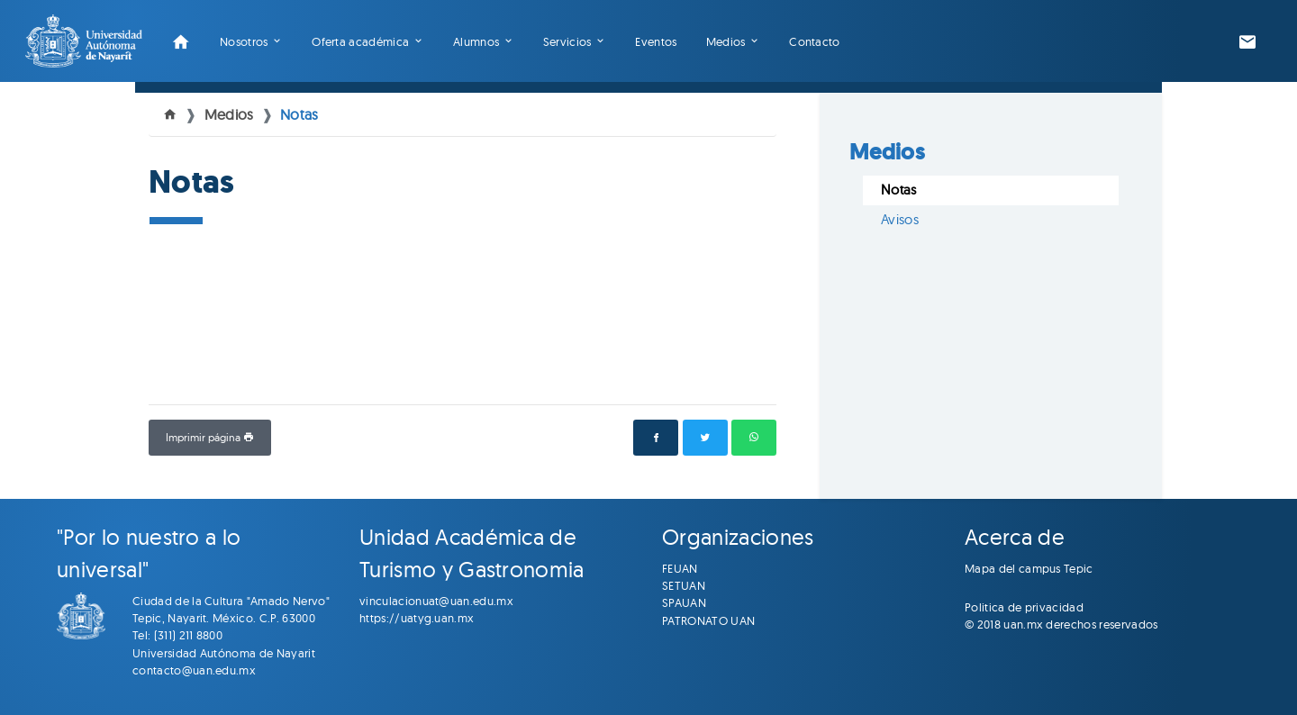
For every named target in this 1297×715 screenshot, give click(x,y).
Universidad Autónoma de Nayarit (223, 653)
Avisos (900, 219)
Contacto (814, 41)
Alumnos (476, 41)
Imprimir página (210, 437)
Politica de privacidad (1024, 607)
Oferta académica (360, 41)
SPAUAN (684, 602)
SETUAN (683, 585)
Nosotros (244, 41)
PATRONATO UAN (708, 620)
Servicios (567, 41)
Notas (299, 114)
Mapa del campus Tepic (1029, 568)
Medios (726, 41)
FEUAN (680, 568)
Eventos (655, 41)
